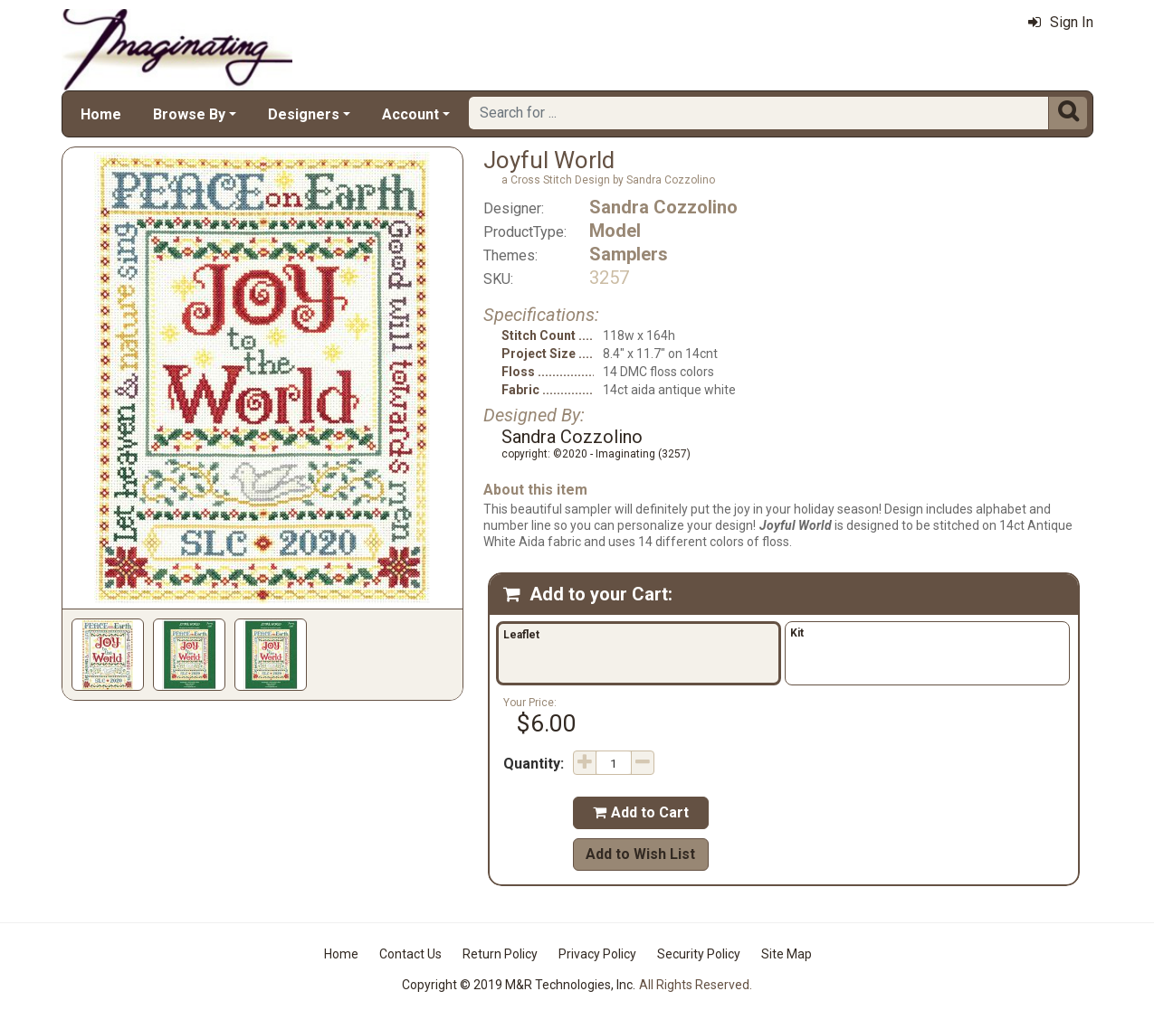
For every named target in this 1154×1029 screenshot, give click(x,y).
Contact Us (410, 954)
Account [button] (410, 114)
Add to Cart (641, 812)
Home (101, 114)
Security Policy (698, 954)
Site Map (786, 954)
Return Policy (500, 954)
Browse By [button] (189, 114)
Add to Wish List (640, 854)
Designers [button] (303, 114)
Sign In (1060, 22)
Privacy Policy (597, 954)
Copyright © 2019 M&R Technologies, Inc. (518, 984)
